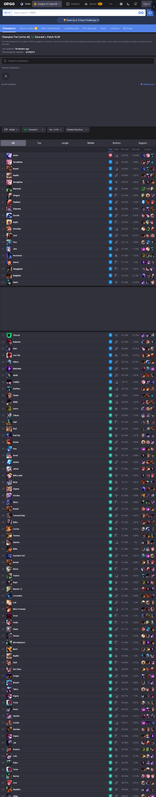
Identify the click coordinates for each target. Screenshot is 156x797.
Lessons (114, 28)
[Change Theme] (128, 4)
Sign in (146, 4)
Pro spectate (90, 28)
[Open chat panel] (153, 58)
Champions (9, 28)
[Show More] (121, 4)
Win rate (125, 149)
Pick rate (136, 149)
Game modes (28, 28)
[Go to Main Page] (9, 4)
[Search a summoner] (141, 12)
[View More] (111, 4)
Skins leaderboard (50, 28)
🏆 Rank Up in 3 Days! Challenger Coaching (58, 20)
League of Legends (47, 4)
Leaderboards (71, 28)
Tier (110, 149)
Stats (103, 28)
